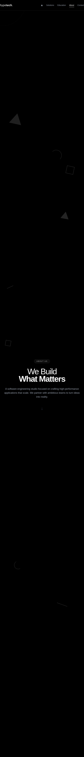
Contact (80, 5)
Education (61, 5)
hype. (6, 5)
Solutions (50, 5)
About (71, 5)
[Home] (42, 5)
